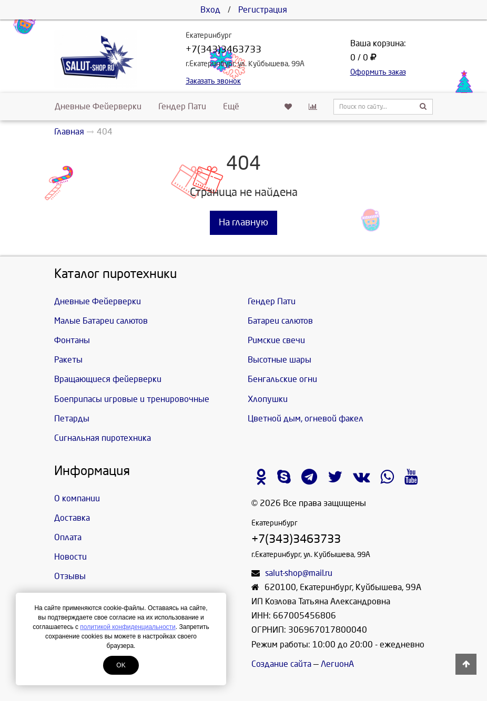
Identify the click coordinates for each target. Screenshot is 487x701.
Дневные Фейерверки (98, 106)
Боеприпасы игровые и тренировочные (131, 399)
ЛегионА (337, 663)
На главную (243, 223)
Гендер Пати (182, 106)
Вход (210, 9)
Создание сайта (281, 663)
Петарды (71, 418)
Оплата (68, 537)
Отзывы (70, 576)
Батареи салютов (280, 320)
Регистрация (262, 9)
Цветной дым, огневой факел (305, 418)
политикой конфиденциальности (127, 627)
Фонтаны (72, 340)
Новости (70, 556)
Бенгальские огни (282, 379)
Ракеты (68, 359)
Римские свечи (276, 340)
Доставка (72, 517)
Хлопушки (268, 399)
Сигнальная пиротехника (102, 438)
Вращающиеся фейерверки (107, 379)
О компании (77, 498)
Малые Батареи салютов (101, 320)
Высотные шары (279, 359)
